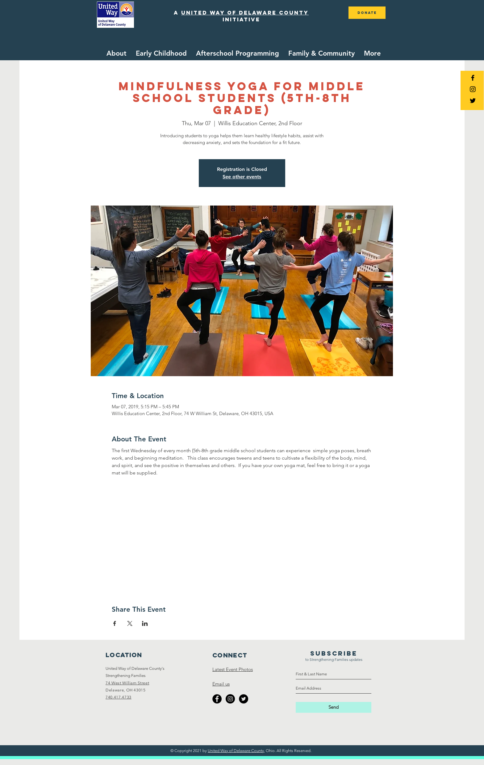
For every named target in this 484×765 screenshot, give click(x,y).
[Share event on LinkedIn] (145, 623)
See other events (242, 177)
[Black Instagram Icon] (473, 89)
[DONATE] (367, 12)
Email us (221, 684)
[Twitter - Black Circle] (243, 698)
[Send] (333, 707)
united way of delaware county (245, 12)
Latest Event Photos (232, 669)
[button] (161, 53)
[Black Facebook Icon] (473, 78)
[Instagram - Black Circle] (230, 698)
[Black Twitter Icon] (473, 100)
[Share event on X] (130, 623)
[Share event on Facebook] (115, 623)
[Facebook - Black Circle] (217, 698)
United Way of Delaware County (236, 750)
